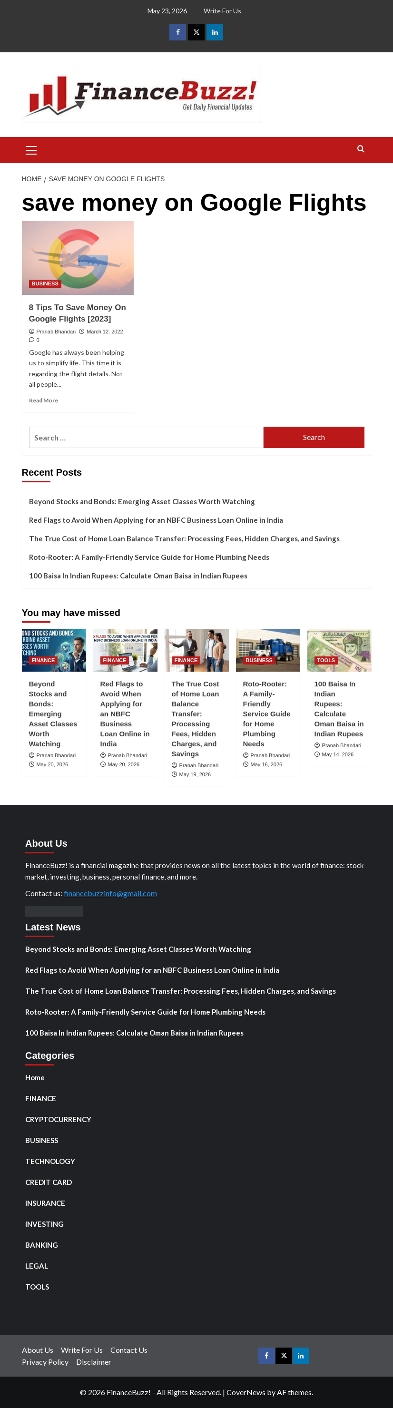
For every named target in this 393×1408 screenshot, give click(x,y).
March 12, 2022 (105, 331)
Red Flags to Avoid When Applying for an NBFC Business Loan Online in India (156, 520)
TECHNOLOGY (50, 1161)
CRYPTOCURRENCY (58, 1119)
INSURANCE (45, 1203)
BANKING (41, 1245)
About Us (37, 1349)
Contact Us (128, 1349)
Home (35, 1077)
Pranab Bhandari (56, 331)
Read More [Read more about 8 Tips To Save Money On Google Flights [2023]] (43, 400)
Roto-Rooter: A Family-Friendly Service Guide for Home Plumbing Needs (149, 557)
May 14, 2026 (338, 754)
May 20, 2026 (53, 764)
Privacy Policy (45, 1361)
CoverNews (245, 1392)
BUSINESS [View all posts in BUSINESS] (45, 283)
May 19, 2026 (195, 774)
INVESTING (44, 1224)
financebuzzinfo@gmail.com (110, 893)
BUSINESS (41, 1140)
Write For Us (222, 11)
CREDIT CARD (48, 1182)
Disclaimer (93, 1361)
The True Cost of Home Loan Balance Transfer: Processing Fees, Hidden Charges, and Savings (184, 538)
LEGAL (36, 1265)
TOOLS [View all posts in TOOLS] (326, 660)
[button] (31, 149)
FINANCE (40, 1098)
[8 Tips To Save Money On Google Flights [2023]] (78, 258)
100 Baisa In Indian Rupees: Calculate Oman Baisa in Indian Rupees (138, 575)
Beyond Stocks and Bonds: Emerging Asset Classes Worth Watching (142, 501)
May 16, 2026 (267, 764)
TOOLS (37, 1286)
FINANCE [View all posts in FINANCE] (43, 660)
